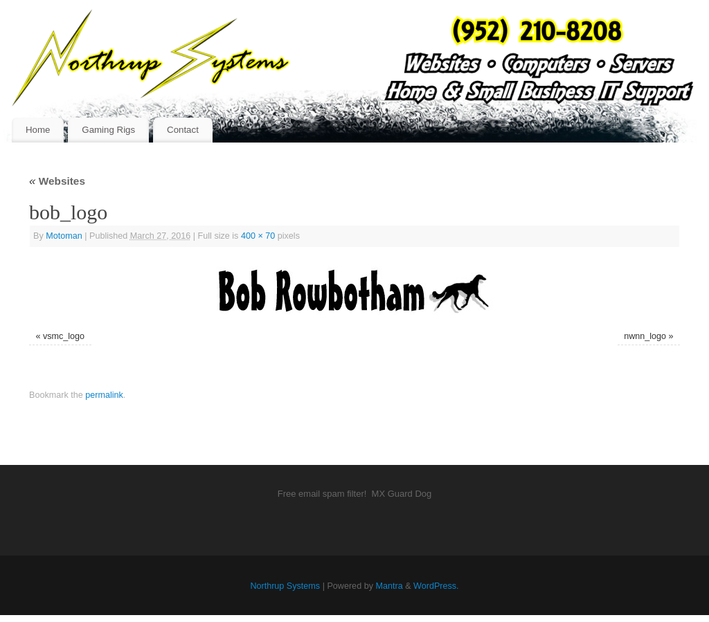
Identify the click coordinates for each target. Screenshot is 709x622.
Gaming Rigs (108, 130)
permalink (104, 395)
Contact (183, 130)
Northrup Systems (285, 586)
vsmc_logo (63, 336)
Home (38, 130)
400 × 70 (258, 236)
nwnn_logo (645, 336)
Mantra (388, 586)
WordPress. (436, 586)
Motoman (64, 236)
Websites (57, 181)
